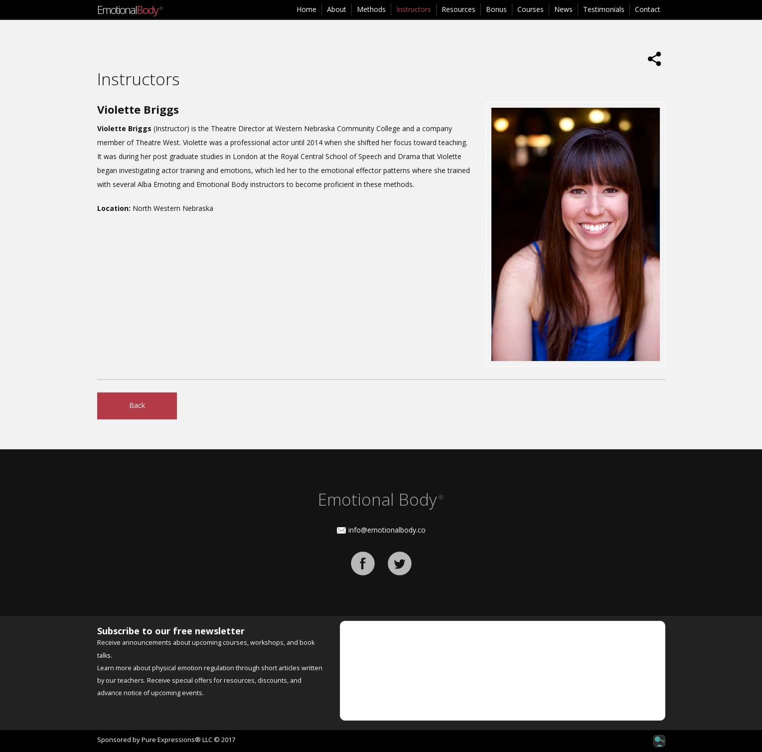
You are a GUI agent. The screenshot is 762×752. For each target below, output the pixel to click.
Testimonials (603, 9)
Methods (371, 9)
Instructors (413, 9)
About (336, 9)
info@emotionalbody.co (387, 530)
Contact (647, 9)
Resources (458, 9)
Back (137, 405)
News (563, 9)
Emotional (129, 9)
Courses (530, 9)
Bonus (496, 9)
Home (306, 9)
